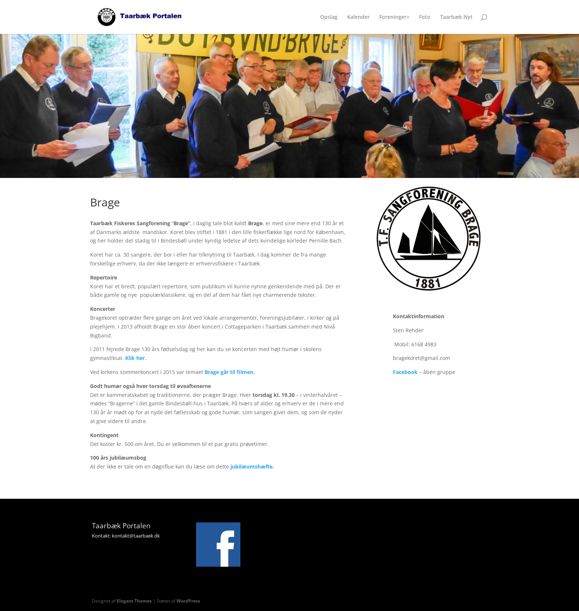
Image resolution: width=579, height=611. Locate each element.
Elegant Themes (134, 601)
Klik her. (135, 357)
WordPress (188, 601)
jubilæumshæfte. (252, 466)
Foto (425, 17)
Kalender (358, 17)
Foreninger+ (394, 17)
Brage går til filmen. (230, 371)
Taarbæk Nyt (456, 17)
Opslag (329, 17)
